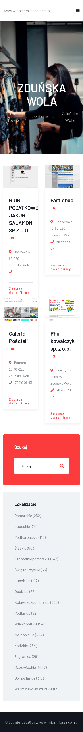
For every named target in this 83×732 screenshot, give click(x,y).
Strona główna (12, 117)
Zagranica (26, 656)
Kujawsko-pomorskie (36, 602)
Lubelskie (26, 580)
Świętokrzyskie (30, 569)
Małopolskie (29, 634)
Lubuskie (25, 526)
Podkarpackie (30, 537)
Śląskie (24, 548)
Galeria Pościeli (18, 340)
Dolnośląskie (29, 678)
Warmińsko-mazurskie (36, 688)
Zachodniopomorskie (36, 558)
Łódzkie (40, 116)
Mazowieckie (30, 667)
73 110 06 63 (20, 382)
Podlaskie (25, 613)
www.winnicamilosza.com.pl (27, 10)
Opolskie (24, 591)
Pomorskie (27, 515)
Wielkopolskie (30, 623)
